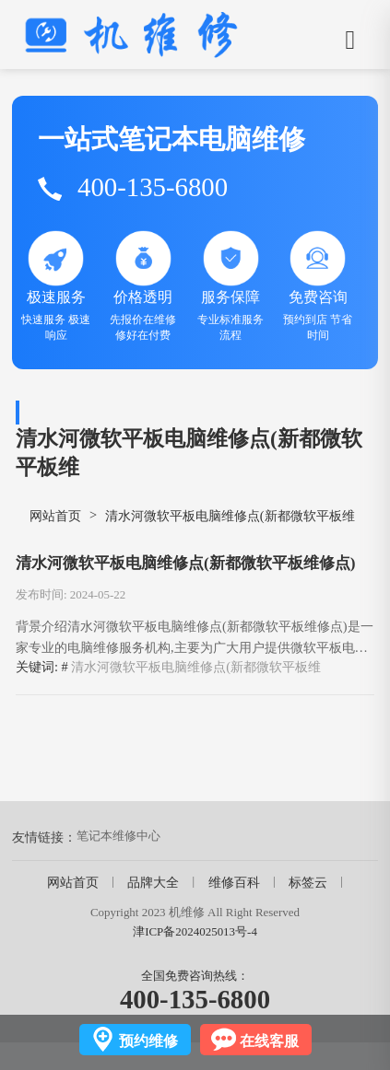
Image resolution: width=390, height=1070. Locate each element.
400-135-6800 (195, 999)
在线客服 (269, 1041)
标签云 (308, 882)
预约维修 (148, 1041)
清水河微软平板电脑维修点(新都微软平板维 (196, 666)
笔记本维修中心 (118, 836)
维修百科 (234, 882)
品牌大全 (153, 882)
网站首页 (55, 515)
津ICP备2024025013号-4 (195, 931)
